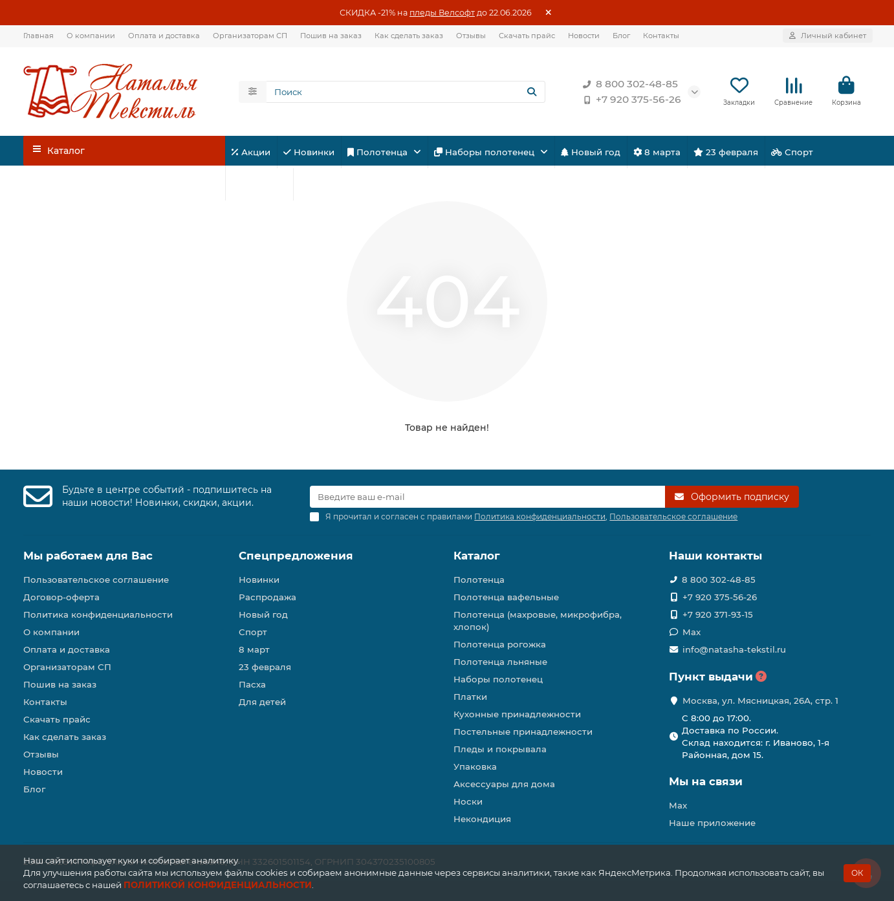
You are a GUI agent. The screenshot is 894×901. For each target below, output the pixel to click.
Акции (251, 152)
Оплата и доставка (164, 35)
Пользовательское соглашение (96, 579)
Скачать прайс (527, 35)
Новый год (590, 152)
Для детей (259, 184)
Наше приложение (712, 823)
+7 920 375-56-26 (629, 99)
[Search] (406, 92)
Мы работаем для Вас (88, 555)
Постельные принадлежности (523, 731)
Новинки (308, 152)
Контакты (661, 35)
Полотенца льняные (500, 662)
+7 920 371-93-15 (717, 614)
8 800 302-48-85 (628, 84)
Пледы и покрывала (500, 749)
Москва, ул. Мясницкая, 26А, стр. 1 (760, 700)
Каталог (476, 555)
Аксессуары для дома (504, 784)
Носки (468, 801)
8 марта (657, 152)
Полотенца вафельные (506, 597)
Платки (470, 696)
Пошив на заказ (331, 35)
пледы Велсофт (442, 12)
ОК (857, 873)
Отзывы (471, 35)
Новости (584, 35)
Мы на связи (706, 781)
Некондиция (482, 819)
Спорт (792, 152)
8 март (254, 649)
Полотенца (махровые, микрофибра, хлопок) (537, 620)
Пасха (318, 184)
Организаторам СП (250, 35)
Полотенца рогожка (499, 644)
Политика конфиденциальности (98, 614)
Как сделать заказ (409, 35)
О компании (91, 35)
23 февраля (725, 152)
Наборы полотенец (485, 152)
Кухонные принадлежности (517, 714)
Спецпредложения (296, 555)
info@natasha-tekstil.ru (734, 649)
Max (691, 632)
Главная (38, 35)
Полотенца (378, 152)
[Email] (487, 497)
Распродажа (267, 597)
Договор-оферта (61, 597)
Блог (621, 35)
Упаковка (475, 766)
